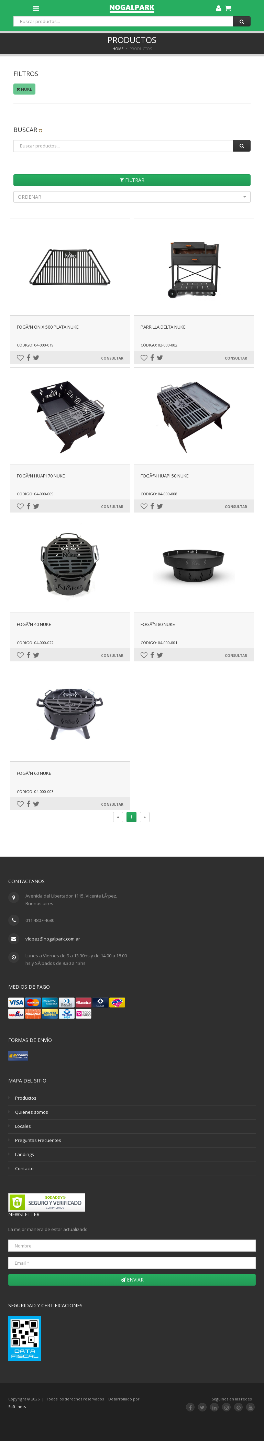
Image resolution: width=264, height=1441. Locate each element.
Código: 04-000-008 (159, 493)
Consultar (112, 358)
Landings (24, 1154)
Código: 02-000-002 (159, 345)
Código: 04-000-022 (35, 642)
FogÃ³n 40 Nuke (34, 624)
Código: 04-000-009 (35, 493)
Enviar (132, 1279)
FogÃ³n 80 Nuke (158, 624)
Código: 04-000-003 (35, 791)
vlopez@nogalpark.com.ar (52, 939)
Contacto (24, 1168)
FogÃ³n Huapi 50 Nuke (165, 476)
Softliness (17, 1406)
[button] (132, 197)
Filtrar (132, 180)
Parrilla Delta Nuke (163, 327)
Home (117, 48)
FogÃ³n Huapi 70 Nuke (41, 476)
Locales (23, 1126)
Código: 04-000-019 (35, 345)
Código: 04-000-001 (159, 642)
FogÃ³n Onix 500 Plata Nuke (48, 327)
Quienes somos (31, 1112)
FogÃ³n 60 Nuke (34, 773)
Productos (25, 1098)
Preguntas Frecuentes (38, 1140)
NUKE (24, 89)
